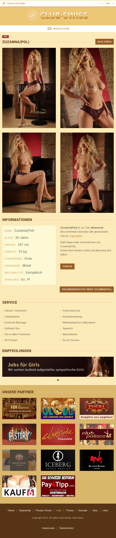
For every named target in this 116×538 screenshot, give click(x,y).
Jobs (95, 510)
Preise (69, 510)
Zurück (67, 266)
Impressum (48, 528)
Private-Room (44, 510)
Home (11, 510)
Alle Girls (104, 41)
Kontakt (82, 510)
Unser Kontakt (13, 3)
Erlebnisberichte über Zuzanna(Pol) (86, 289)
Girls (59, 510)
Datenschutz (66, 528)
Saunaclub (25, 510)
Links (105, 510)
